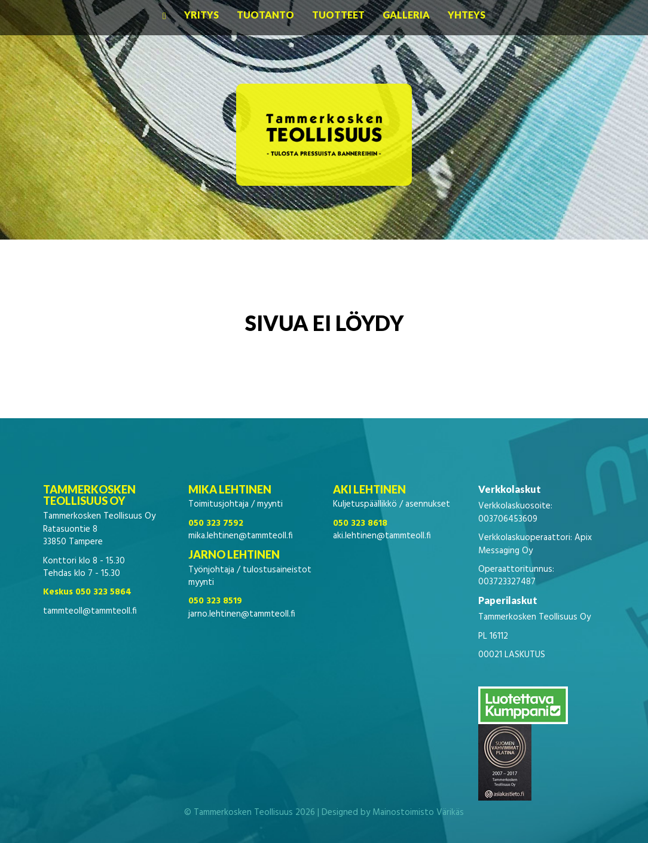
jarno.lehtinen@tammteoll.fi (241, 614)
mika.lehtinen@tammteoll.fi (240, 536)
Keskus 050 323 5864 (87, 592)
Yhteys (466, 14)
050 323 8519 (215, 601)
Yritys (201, 14)
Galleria (406, 14)
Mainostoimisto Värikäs (418, 812)
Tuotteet (338, 14)
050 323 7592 (215, 523)
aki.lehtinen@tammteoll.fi (382, 536)
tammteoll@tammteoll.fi (90, 611)
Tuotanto (265, 14)
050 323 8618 (360, 523)
